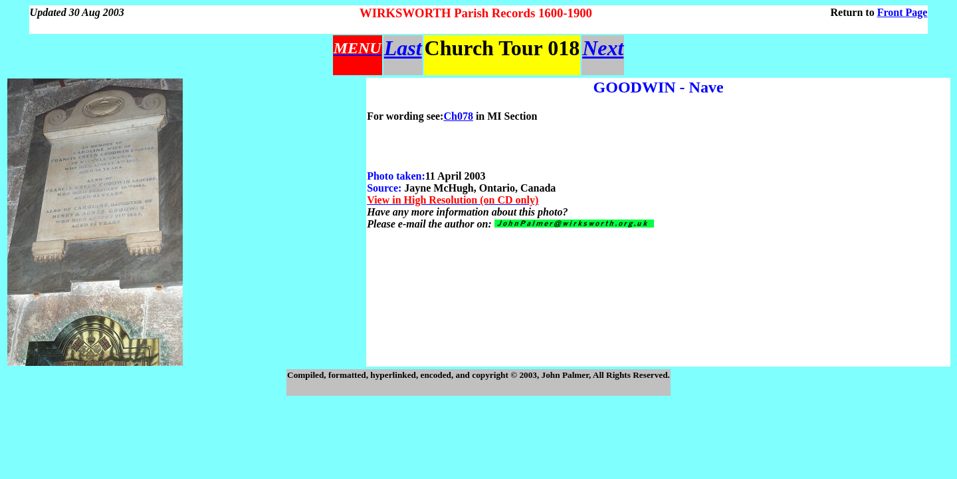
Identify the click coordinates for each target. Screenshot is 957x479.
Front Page (902, 12)
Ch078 (458, 116)
